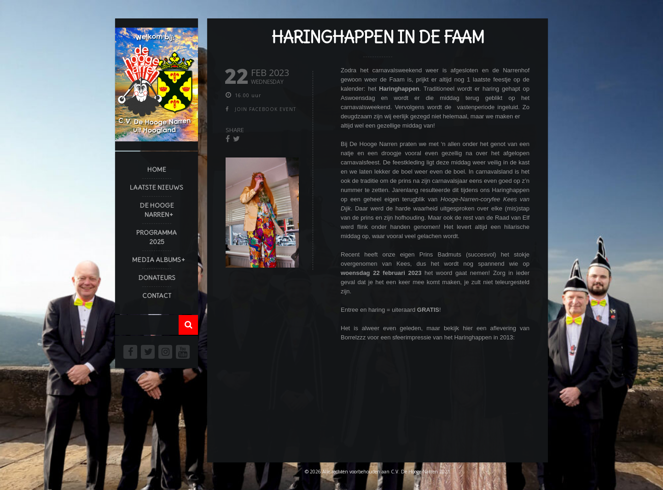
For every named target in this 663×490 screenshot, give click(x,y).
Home (156, 169)
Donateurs (156, 278)
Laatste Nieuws (156, 187)
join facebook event (265, 109)
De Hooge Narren (157, 210)
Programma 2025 (156, 237)
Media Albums (156, 260)
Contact (156, 296)
